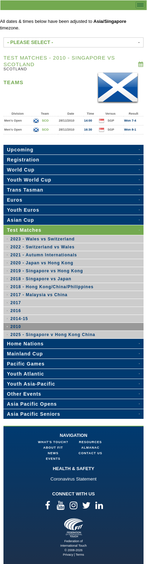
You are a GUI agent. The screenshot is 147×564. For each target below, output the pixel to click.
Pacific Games (26, 364)
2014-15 (19, 318)
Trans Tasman (25, 190)
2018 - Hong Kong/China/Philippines (52, 286)
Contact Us (90, 453)
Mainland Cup (25, 353)
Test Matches (24, 230)
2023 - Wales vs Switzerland (42, 239)
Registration (23, 159)
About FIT (53, 447)
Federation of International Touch (73, 527)
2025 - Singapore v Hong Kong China (52, 334)
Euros (15, 200)
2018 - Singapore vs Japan (40, 278)
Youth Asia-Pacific (31, 384)
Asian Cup (20, 220)
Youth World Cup (29, 180)
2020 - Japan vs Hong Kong (42, 263)
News (53, 453)
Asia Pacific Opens (32, 404)
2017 (15, 302)
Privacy (68, 554)
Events (53, 458)
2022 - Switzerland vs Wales (42, 247)
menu (140, 5)
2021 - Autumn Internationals (43, 255)
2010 (15, 326)
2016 (15, 310)
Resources (90, 442)
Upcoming (20, 149)
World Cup (21, 170)
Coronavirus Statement (74, 479)
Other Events (24, 394)
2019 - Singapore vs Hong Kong (46, 270)
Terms (80, 554)
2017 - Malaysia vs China (39, 294)
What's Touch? (53, 442)
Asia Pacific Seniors (33, 414)
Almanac (90, 447)
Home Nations (25, 343)
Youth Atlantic (25, 374)
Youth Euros (23, 210)
